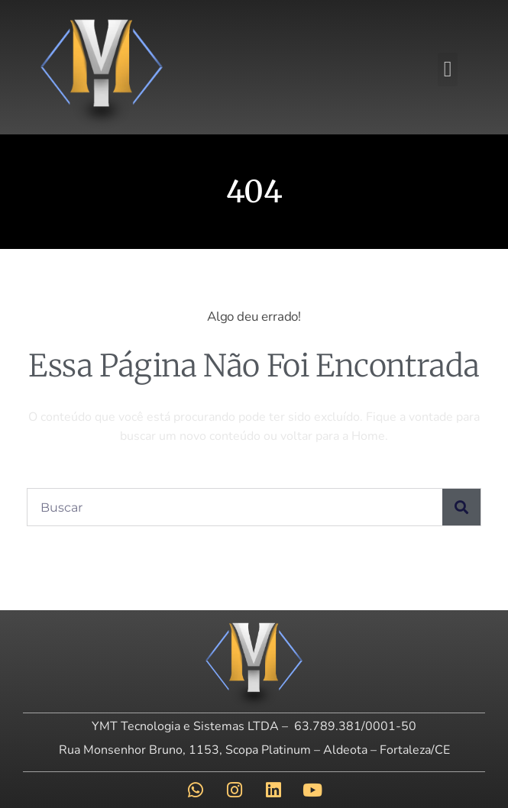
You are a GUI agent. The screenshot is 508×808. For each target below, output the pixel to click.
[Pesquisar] (461, 507)
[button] (447, 69)
